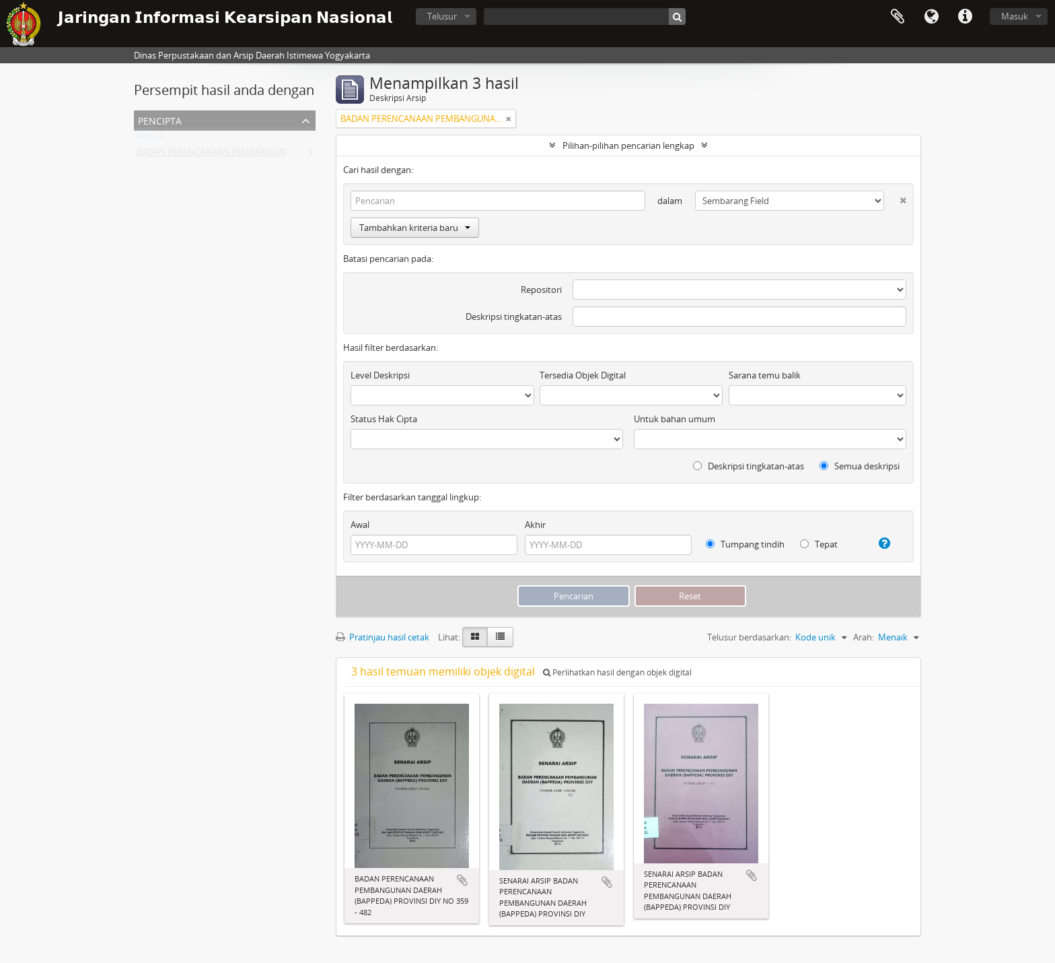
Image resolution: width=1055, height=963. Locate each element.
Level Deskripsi (380, 375)
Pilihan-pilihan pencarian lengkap (628, 145)
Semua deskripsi (860, 466)
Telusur (442, 16)
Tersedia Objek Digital (583, 375)
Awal (360, 525)
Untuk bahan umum (674, 419)
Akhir (535, 525)
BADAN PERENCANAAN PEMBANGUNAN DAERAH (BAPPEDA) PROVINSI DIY (286, 155)
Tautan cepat (965, 17)
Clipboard (897, 17)
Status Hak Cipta (384, 419)
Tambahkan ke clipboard (462, 880)
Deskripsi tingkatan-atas (514, 316)
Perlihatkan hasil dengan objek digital (617, 672)
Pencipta (160, 119)
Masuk (1014, 16)
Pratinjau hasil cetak (382, 637)
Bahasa (931, 17)
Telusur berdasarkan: (749, 637)
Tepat (819, 544)
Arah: (863, 637)
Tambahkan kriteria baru (414, 228)
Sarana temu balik (765, 375)
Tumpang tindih (745, 544)
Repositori (541, 290)
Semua (150, 139)
